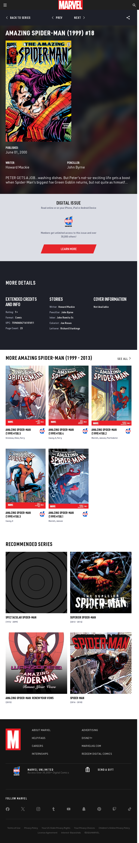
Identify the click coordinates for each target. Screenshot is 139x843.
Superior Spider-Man (83, 617)
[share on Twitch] (114, 810)
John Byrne (76, 167)
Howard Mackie (17, 167)
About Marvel (41, 730)
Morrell (95, 437)
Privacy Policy (31, 827)
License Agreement (47, 832)
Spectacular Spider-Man (21, 617)
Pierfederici (112, 437)
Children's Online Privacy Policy (114, 827)
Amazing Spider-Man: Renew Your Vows (29, 698)
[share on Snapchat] (84, 810)
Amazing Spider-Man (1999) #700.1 (61, 514)
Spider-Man (77, 698)
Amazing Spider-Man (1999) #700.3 (18, 514)
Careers (37, 745)
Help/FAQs (39, 737)
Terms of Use (13, 827)
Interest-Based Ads (71, 832)
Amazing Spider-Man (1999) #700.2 (104, 431)
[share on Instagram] (38, 810)
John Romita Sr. (65, 317)
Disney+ (87, 737)
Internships (40, 753)
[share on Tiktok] (129, 810)
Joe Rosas (66, 322)
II (55, 437)
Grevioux (10, 437)
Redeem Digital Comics (97, 753)
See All (124, 359)
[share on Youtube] (69, 810)
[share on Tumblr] (53, 810)
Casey (51, 437)
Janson (102, 437)
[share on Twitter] (23, 810)
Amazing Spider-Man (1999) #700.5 (18, 431)
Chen (16, 437)
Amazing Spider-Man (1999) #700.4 (61, 431)
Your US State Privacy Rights (56, 827)
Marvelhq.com (91, 745)
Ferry (22, 437)
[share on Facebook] (8, 810)
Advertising (90, 730)
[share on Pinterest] (99, 810)
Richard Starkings (70, 328)
